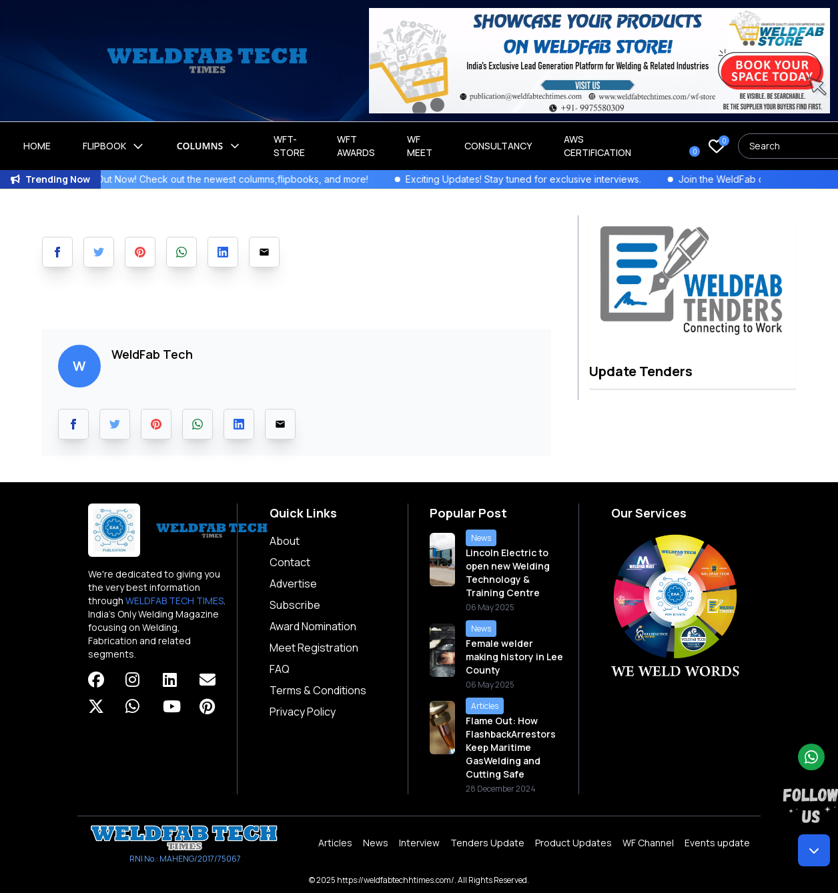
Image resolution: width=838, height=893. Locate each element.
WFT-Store (289, 146)
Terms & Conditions (318, 690)
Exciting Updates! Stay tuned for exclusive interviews (538, 179)
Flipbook (114, 146)
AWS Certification (597, 146)
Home (37, 145)
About (285, 541)
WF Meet (419, 146)
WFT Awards (356, 146)
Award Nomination (313, 626)
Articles (335, 842)
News (375, 842)
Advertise (293, 583)
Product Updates (573, 842)
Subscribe (295, 605)
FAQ (280, 669)
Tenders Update (487, 842)
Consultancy (498, 145)
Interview (419, 842)
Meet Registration (314, 647)
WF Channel (648, 842)
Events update (717, 842)
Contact (290, 562)
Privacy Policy (303, 711)
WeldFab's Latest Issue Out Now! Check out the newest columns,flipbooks (171, 179)
